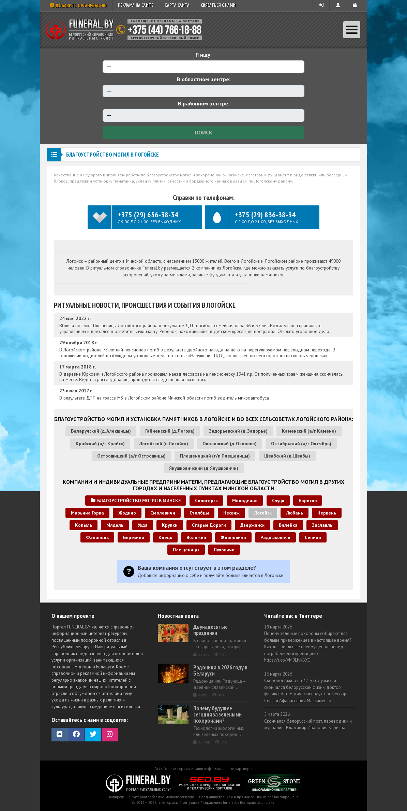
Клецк (165, 537)
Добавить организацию (78, 5)
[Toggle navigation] (351, 29)
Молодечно (245, 500)
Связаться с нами (218, 5)
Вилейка (288, 525)
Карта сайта (177, 5)
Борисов (308, 500)
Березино (133, 537)
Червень (326, 513)
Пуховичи (224, 550)
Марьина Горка (87, 513)
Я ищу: (204, 54)
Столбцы (199, 513)
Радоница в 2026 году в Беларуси (220, 670)
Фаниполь (97, 537)
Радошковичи (275, 537)
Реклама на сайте (135, 5)
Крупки (170, 525)
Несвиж (231, 513)
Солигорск (206, 500)
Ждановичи (233, 537)
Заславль (322, 525)
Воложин (196, 537)
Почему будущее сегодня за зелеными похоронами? (217, 714)
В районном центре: (203, 103)
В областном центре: (203, 79)
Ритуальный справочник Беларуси (126, 29)
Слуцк (278, 500)
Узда (143, 525)
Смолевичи (162, 513)
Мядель (114, 525)
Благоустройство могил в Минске (136, 500)
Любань (294, 513)
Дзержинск (252, 525)
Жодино (127, 513)
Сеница (313, 537)
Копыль (83, 525)
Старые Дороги (209, 525)
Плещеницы (186, 550)
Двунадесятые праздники (210, 630)
